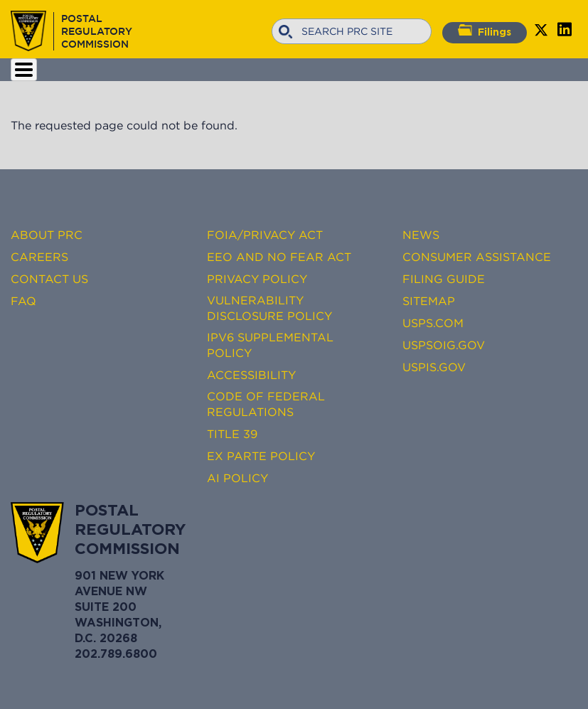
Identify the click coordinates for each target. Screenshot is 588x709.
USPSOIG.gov (443, 344)
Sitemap (428, 300)
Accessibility (251, 374)
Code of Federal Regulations (266, 404)
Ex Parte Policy (261, 455)
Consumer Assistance (476, 256)
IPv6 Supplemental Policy (270, 345)
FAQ (23, 300)
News (420, 234)
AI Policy (237, 477)
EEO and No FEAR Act (279, 256)
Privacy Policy (257, 278)
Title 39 (232, 433)
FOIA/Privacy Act (265, 234)
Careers (39, 256)
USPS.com (433, 322)
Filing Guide (443, 278)
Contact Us (49, 278)
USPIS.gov (434, 367)
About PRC (46, 234)
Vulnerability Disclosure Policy (269, 308)
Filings (484, 30)
